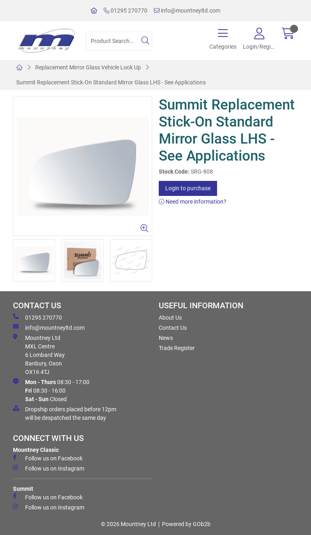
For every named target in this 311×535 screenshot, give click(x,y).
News (166, 338)
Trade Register (177, 348)
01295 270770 (125, 10)
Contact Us (173, 327)
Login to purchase (188, 188)
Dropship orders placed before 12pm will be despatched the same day (64, 413)
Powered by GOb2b (186, 524)
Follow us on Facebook (48, 458)
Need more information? (192, 201)
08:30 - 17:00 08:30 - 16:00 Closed (51, 390)
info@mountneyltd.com (187, 10)
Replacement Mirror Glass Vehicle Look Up (88, 67)
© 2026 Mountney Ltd (128, 524)
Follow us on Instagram (48, 468)
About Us (170, 317)
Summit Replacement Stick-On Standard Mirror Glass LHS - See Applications (111, 82)
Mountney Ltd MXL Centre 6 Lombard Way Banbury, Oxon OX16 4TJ (39, 354)
